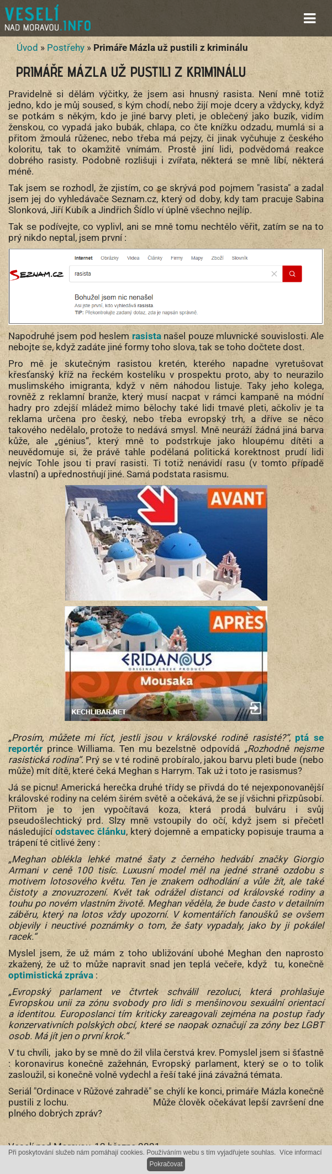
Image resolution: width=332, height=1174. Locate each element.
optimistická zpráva (52, 975)
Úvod (27, 47)
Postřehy (66, 47)
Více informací (301, 1152)
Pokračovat (165, 1164)
